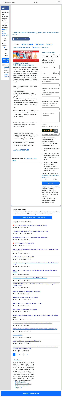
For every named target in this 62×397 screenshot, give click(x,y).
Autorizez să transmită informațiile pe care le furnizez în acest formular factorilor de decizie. (51, 166)
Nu (56, 179)
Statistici (50, 44)
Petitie (16, 44)
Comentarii (40, 44)
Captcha (44, 124)
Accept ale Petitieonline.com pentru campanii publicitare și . (9, 70)
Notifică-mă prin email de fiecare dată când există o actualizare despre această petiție (51, 156)
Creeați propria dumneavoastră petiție (32, 218)
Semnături (27, 44)
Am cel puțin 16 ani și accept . (50, 175)
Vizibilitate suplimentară (40, 47)
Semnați (50, 183)
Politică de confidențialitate (21, 47)
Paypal (6, 49)
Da (47, 179)
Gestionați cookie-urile (22, 386)
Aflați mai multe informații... (5, 32)
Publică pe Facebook (20, 39)
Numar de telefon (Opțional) (50, 101)
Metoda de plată (4, 45)
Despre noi (18, 388)
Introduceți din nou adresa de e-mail (50, 89)
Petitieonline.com (8, 2)
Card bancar (6, 54)
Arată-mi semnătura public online (51, 149)
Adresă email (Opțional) (49, 77)
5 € (5, 38)
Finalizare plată (6, 60)
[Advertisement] (36, 18)
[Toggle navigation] (59, 2)
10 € (5, 40)
